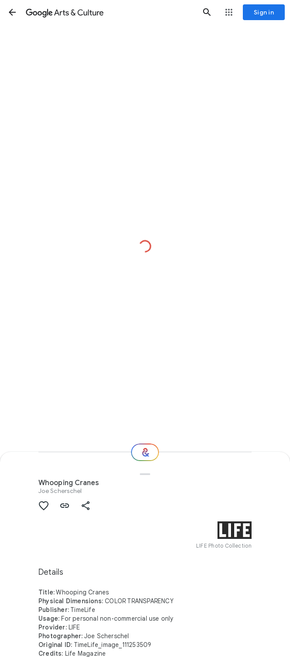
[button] (12, 12)
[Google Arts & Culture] (109, 12)
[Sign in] (264, 12)
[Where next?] (145, 452)
